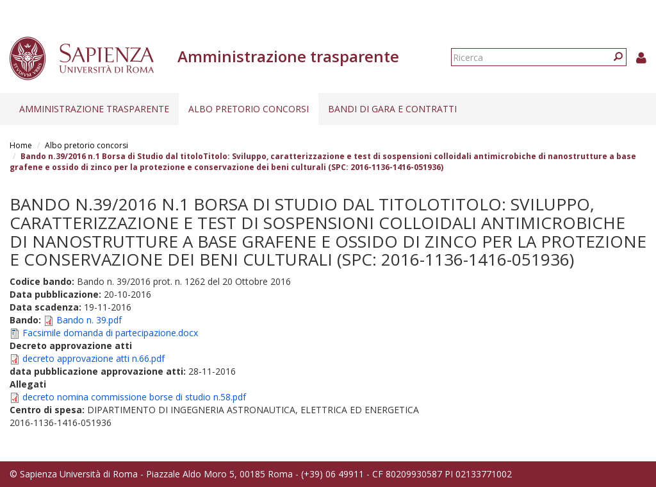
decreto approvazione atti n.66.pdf (93, 358)
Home (21, 145)
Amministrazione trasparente (94, 109)
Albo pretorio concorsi (248, 109)
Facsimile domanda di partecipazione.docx (110, 333)
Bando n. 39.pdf (89, 320)
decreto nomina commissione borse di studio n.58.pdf (134, 397)
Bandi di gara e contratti (392, 109)
